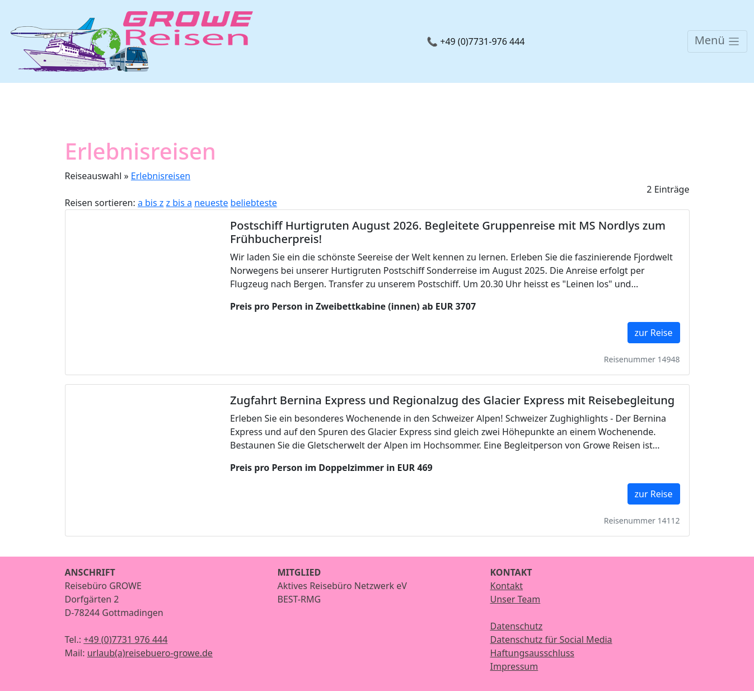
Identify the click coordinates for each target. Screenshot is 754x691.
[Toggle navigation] (717, 41)
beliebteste (254, 203)
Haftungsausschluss (532, 653)
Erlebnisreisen (160, 176)
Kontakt (506, 586)
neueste (211, 203)
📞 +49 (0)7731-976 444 (475, 41)
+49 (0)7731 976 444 (125, 639)
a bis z (150, 203)
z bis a (179, 203)
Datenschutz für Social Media (551, 639)
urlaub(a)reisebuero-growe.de (150, 653)
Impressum (514, 666)
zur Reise (654, 332)
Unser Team (515, 599)
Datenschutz (516, 626)
